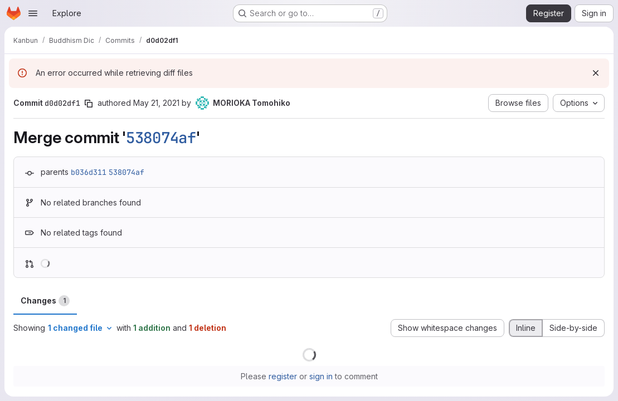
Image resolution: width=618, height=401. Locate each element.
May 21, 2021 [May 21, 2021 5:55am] (156, 102)
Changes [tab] (45, 300)
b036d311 (88, 172)
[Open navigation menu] (33, 13)
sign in (321, 376)
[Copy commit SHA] (88, 103)
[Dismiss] (595, 73)
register (283, 376)
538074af (161, 138)
